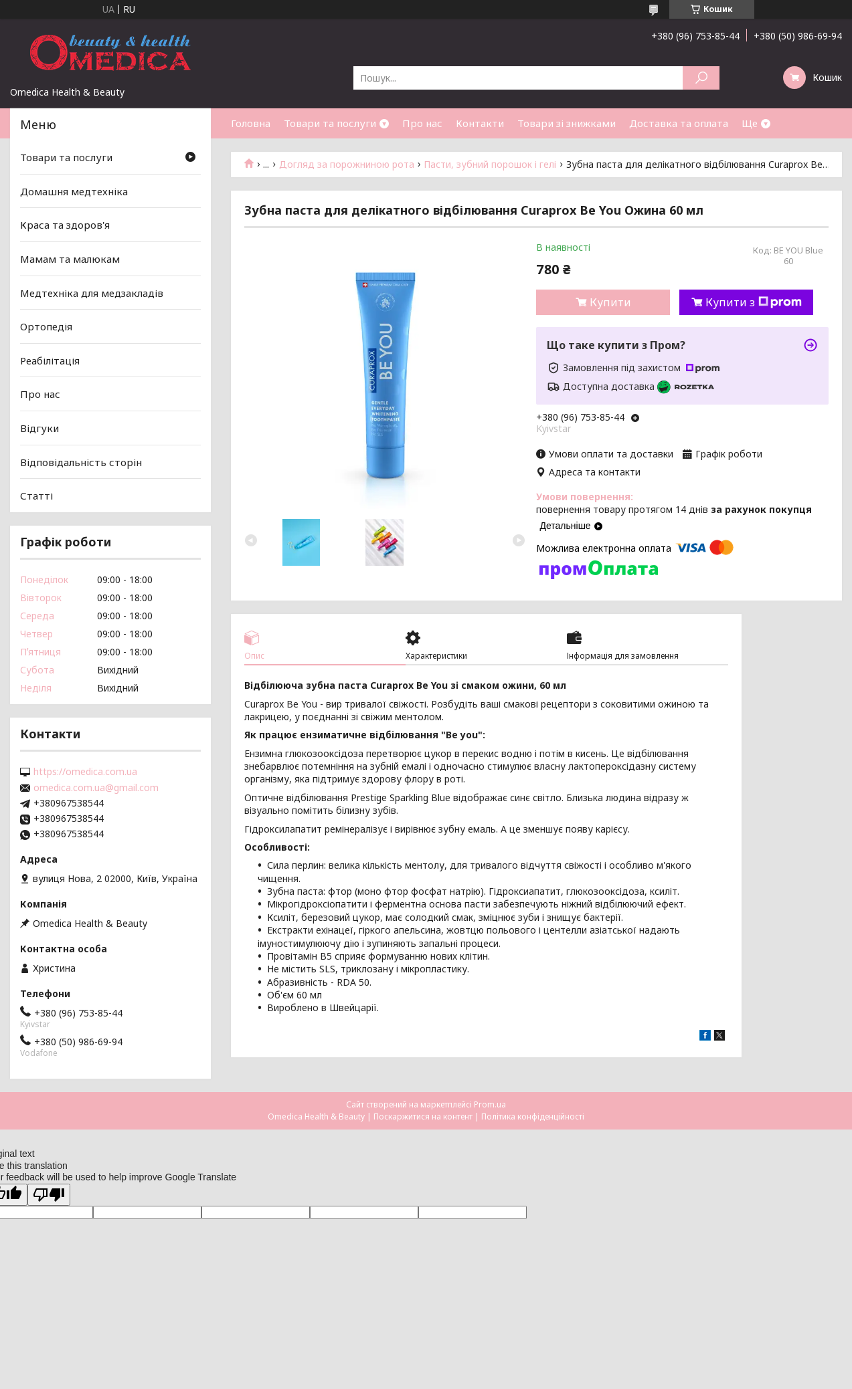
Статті (36, 495)
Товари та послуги (330, 123)
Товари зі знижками (566, 123)
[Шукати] (701, 78)
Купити (610, 302)
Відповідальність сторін (81, 462)
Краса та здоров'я (65, 224)
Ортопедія (46, 326)
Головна (250, 123)
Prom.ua (490, 1104)
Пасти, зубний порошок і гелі (490, 164)
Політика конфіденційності (532, 1116)
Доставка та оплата (678, 123)
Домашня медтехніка (74, 191)
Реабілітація (50, 360)
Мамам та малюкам (70, 258)
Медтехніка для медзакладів (91, 292)
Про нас (422, 123)
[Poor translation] (48, 1195)
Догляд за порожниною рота (346, 164)
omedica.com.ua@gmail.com (96, 788)
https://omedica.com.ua (85, 772)
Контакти (480, 123)
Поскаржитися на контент (423, 1116)
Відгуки (39, 428)
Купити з (753, 302)
